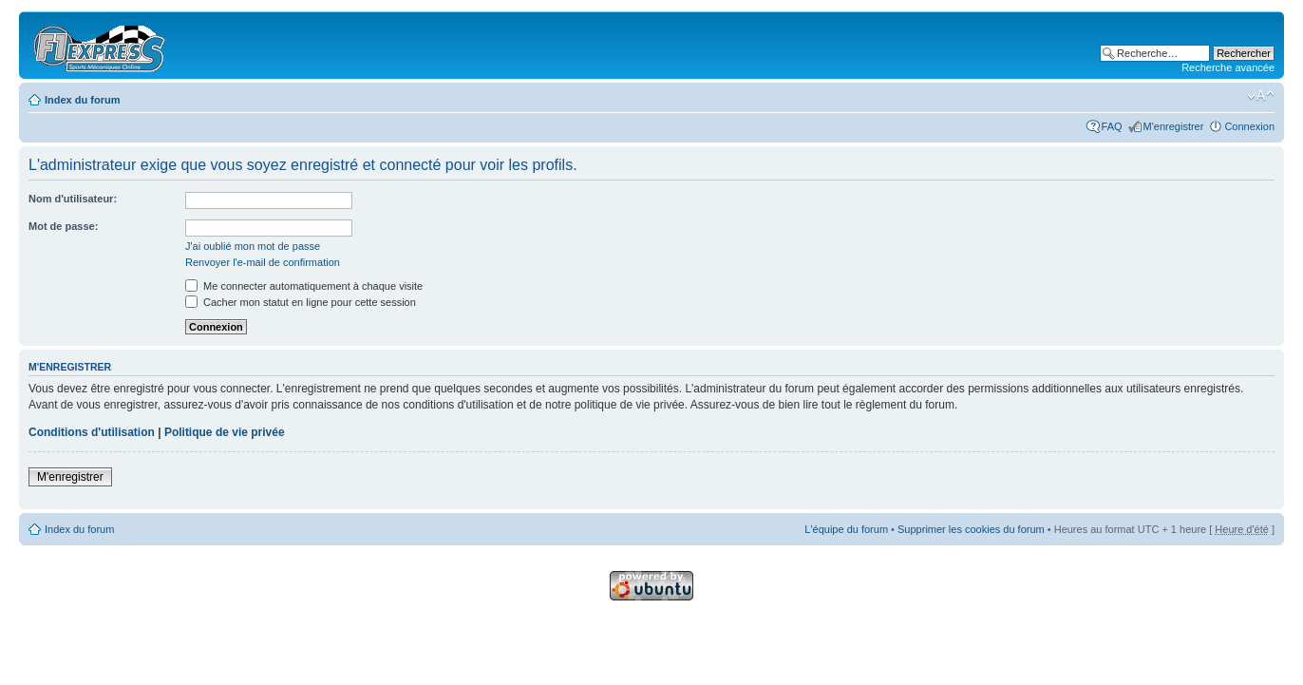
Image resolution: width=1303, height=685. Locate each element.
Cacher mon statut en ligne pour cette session (300, 302)
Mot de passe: (63, 226)
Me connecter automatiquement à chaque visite (304, 286)
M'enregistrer (1173, 126)
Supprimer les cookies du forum (971, 529)
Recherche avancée (1228, 67)
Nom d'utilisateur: (72, 198)
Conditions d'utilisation (91, 432)
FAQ (1112, 126)
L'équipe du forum (846, 529)
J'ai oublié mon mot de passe (252, 246)
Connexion (1249, 126)
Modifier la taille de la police (1261, 96)
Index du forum (82, 99)
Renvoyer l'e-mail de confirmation (262, 262)
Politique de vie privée (224, 432)
